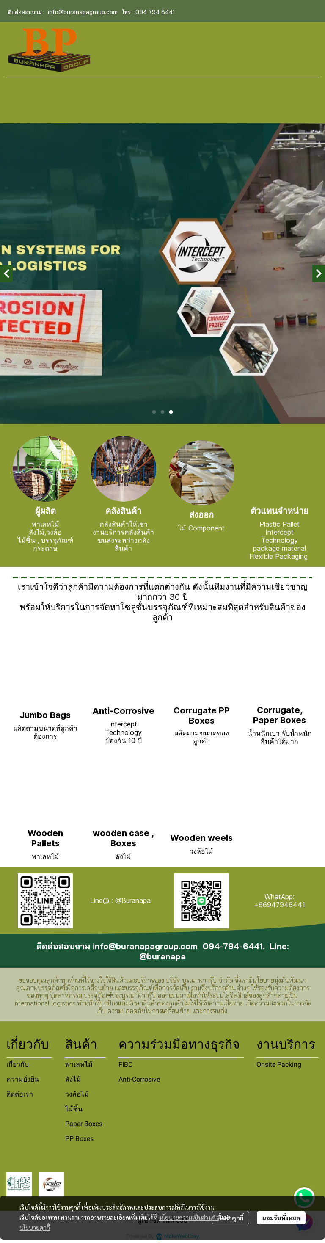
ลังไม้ (73, 1079)
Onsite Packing (278, 1065)
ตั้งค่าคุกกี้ (230, 1217)
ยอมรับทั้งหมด (281, 1217)
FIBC (125, 1065)
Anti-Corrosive (139, 1079)
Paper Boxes (83, 1124)
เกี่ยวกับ (17, 1065)
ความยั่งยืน (22, 1079)
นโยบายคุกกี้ (34, 1227)
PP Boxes (79, 1139)
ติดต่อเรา (19, 1094)
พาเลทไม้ (79, 1065)
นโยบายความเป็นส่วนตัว (189, 1217)
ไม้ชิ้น (74, 1109)
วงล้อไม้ (77, 1094)
